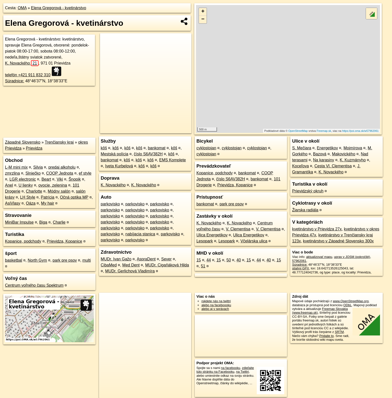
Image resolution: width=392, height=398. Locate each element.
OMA (22, 8)
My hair (47, 203)
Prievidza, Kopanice (64, 241)
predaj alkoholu (62, 167)
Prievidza (34, 148)
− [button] (202, 19)
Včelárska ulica (254, 241)
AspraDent (146, 259)
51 (203, 266)
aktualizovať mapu (319, 257)
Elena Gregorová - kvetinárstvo (58, 8)
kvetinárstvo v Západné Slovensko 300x (338, 241)
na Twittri (242, 371)
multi (86, 260)
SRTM (339, 332)
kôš (104, 148)
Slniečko (33, 173)
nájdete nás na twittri (216, 301)
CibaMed (109, 265)
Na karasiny (323, 160)
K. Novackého (21, 63)
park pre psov (64, 260)
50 (228, 260)
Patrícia (47, 197)
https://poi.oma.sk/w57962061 (360, 130)
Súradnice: (14, 81)
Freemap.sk (323, 130)
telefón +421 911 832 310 (27, 75)
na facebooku (230, 368)
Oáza (31, 203)
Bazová (319, 154)
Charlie (59, 222)
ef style (85, 173)
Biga (43, 222)
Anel (9, 185)
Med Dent (131, 265)
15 (198, 260)
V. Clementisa (238, 229)
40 (238, 260)
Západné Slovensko (22, 142)
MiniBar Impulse (19, 222)
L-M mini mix (16, 167)
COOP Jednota (59, 173)
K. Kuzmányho (353, 160)
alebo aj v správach (215, 309)
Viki (59, 179)
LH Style (27, 197)
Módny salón (59, 191)
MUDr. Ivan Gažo (116, 259)
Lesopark (204, 241)
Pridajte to (326, 336)
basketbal (13, 260)
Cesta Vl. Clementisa (333, 166)
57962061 (299, 261)
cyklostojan (206, 148)
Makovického (343, 154)
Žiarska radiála (305, 210)
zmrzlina (12, 173)
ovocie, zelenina (52, 185)
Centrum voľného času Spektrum (34, 285)
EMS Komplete (172, 160)
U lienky (25, 185)
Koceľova (300, 166)
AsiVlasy (12, 203)
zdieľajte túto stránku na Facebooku (225, 369)
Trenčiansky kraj (59, 142)
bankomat (156, 148)
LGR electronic (23, 179)
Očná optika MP (74, 197)
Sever (166, 259)
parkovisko (110, 204)
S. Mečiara (301, 148)
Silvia (38, 167)
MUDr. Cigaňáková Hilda (167, 265)
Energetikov (327, 148)
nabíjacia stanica (140, 234)
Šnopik (74, 179)
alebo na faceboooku (216, 305)
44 (208, 260)
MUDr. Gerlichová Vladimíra (130, 271)
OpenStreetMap (298, 130)
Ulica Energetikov (212, 235)
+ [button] (202, 12)
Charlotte (34, 191)
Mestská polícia (114, 154)
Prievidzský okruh (307, 191)
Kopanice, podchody (23, 241)
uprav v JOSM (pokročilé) (352, 257)
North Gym (37, 260)
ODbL (347, 305)
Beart (46, 179)
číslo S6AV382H (148, 154)
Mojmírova (353, 148)
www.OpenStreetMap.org (350, 301)
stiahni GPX (300, 268)
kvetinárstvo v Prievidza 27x (317, 229)
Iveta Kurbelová (119, 166)
